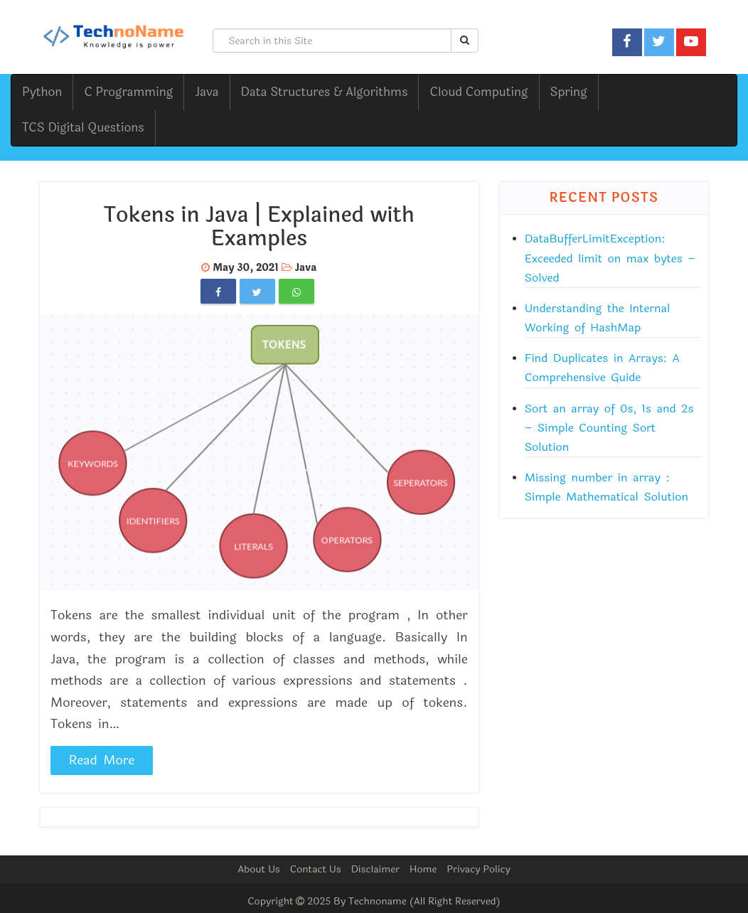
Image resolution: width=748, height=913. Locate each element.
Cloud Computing (478, 92)
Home (423, 869)
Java (206, 92)
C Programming (128, 92)
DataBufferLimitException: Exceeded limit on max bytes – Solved (610, 258)
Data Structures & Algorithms (324, 92)
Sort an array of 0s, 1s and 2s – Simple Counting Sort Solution (609, 428)
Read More (101, 760)
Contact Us (315, 869)
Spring (568, 92)
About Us (258, 869)
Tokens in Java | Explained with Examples (259, 226)
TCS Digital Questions (83, 127)
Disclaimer (375, 869)
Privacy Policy (479, 869)
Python (42, 92)
